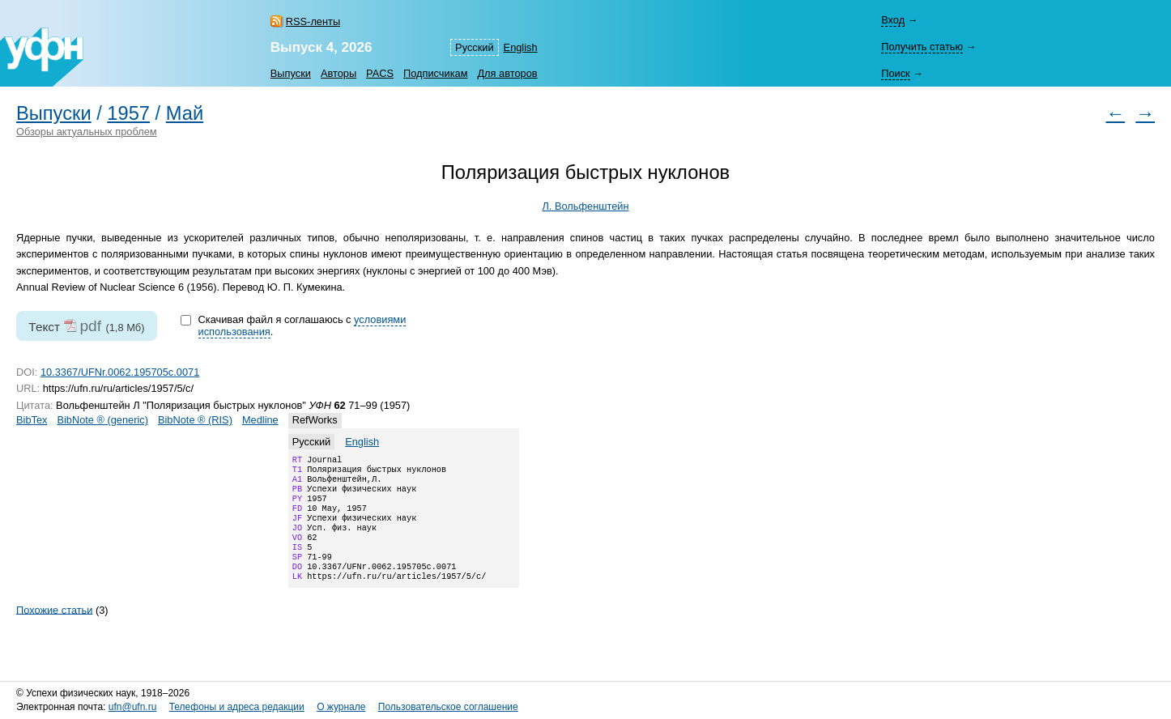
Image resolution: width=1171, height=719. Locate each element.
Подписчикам (435, 73)
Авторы (338, 73)
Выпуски (290, 73)
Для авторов (507, 73)
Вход (893, 20)
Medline (260, 420)
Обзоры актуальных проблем (86, 132)
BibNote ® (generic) (102, 420)
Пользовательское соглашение (448, 707)
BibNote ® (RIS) (195, 420)
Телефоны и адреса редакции (236, 707)
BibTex (31, 420)
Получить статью (922, 46)
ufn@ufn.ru (133, 707)
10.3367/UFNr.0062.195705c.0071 (119, 372)
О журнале (341, 707)
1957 (128, 113)
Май (184, 113)
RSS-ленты (313, 21)
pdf (90, 325)
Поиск (895, 73)
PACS (380, 73)
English (521, 47)
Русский (474, 47)
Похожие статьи (54, 630)
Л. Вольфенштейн (585, 206)
